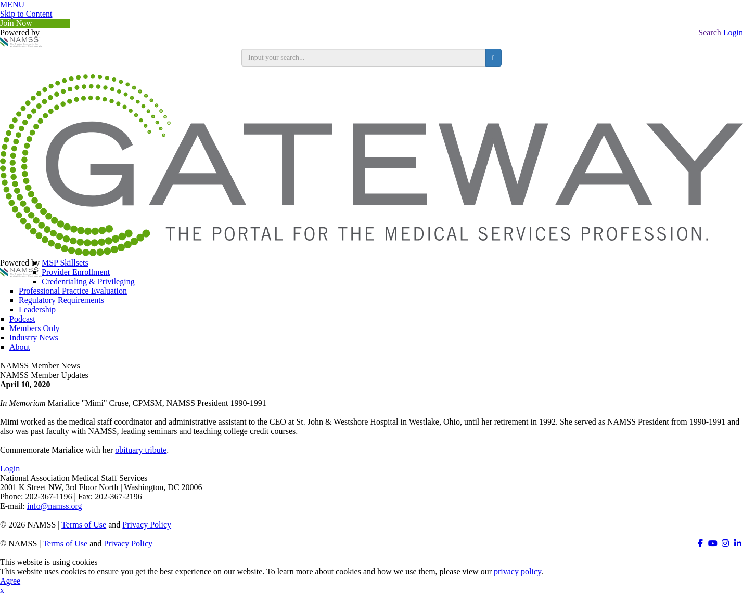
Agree (10, 580)
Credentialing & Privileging (88, 281)
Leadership (37, 309)
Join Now (35, 23)
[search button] (493, 58)
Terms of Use (83, 524)
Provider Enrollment (76, 272)
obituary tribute (140, 449)
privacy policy (517, 571)
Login (733, 32)
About (19, 346)
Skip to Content (26, 13)
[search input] (363, 58)
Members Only (34, 328)
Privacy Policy (146, 524)
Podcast (22, 318)
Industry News (33, 337)
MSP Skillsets (65, 262)
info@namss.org (54, 506)
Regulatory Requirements (61, 300)
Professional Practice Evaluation (73, 290)
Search (709, 32)
